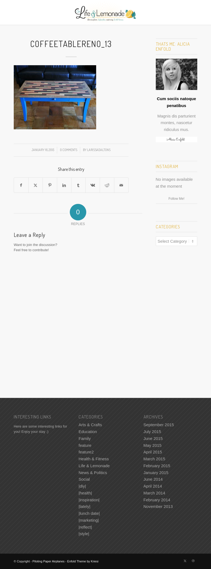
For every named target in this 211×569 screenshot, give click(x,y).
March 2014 (154, 493)
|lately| (84, 506)
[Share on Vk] (93, 185)
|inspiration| (89, 499)
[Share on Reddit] (107, 185)
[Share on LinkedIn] (64, 185)
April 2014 (152, 486)
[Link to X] (185, 561)
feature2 (86, 452)
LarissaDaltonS (98, 150)
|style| (84, 533)
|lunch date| (89, 513)
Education (88, 431)
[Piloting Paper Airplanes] (105, 12)
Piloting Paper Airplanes (48, 561)
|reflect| (85, 527)
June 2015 (153, 438)
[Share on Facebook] (21, 185)
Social (84, 479)
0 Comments (68, 150)
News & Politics (93, 472)
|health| (85, 493)
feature (85, 445)
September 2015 (158, 424)
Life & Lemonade (94, 465)
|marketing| (89, 520)
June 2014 (153, 479)
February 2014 (156, 499)
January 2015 (155, 472)
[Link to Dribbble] (193, 561)
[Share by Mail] (121, 185)
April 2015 (152, 452)
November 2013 (158, 506)
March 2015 (154, 458)
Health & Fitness (94, 458)
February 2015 (156, 465)
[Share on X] (36, 185)
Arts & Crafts (90, 424)
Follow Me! (176, 199)
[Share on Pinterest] (50, 185)
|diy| (82, 486)
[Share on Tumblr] (78, 185)
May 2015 (152, 445)
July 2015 (152, 431)
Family (85, 438)
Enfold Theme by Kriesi (83, 561)
